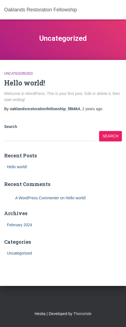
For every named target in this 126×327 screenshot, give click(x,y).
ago (92, 109)
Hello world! (24, 82)
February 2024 (19, 225)
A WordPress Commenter (37, 198)
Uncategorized (18, 74)
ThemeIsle (82, 313)
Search (10, 126)
